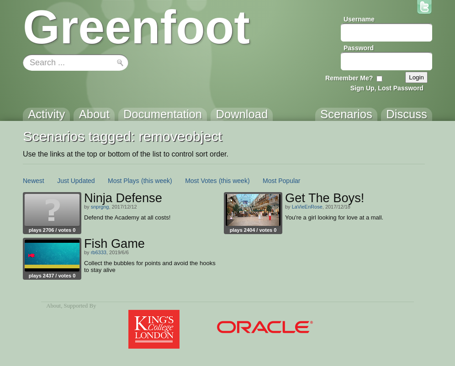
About (53, 306)
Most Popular (281, 180)
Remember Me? (349, 78)
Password (359, 48)
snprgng (100, 206)
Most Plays (123, 180)
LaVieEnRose (307, 206)
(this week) (156, 180)
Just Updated (76, 180)
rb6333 (98, 252)
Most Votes (201, 180)
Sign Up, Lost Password (386, 88)
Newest (33, 180)
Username (359, 19)
